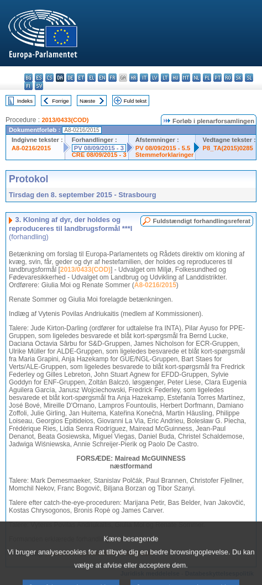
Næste (87, 101)
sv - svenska (39, 86)
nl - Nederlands (196, 77)
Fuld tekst (135, 101)
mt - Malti (186, 77)
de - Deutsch (70, 77)
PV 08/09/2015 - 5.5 (163, 148)
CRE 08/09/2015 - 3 (99, 154)
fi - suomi (28, 86)
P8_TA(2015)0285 (227, 148)
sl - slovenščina (249, 77)
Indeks (25, 101)
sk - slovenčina (238, 77)
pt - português (217, 77)
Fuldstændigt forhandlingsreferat (201, 221)
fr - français (112, 77)
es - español (39, 77)
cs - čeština (49, 77)
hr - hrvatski (133, 77)
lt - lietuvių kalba (165, 77)
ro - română (228, 77)
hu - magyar (175, 77)
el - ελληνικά (91, 77)
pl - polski (207, 77)
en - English (102, 77)
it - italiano (144, 77)
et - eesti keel (81, 77)
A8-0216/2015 (31, 148)
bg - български (28, 77)
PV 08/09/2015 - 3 (99, 148)
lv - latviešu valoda (154, 77)
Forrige (60, 101)
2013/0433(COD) (64, 120)
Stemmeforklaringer (164, 154)
